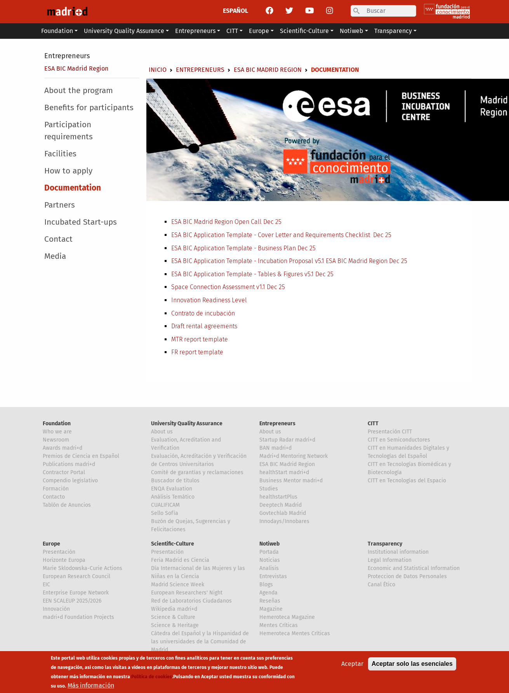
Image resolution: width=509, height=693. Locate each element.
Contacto (54, 497)
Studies (268, 488)
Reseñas (269, 601)
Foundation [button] (57, 31)
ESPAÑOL (235, 10)
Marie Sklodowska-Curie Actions (82, 568)
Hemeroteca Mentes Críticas (294, 633)
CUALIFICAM (165, 505)
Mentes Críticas (278, 625)
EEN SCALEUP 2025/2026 (72, 601)
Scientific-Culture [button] (304, 31)
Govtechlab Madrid (282, 513)
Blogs (266, 584)
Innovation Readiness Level (209, 300)
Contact (58, 239)
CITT (373, 423)
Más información (91, 687)
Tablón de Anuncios (67, 505)
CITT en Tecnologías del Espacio (407, 480)
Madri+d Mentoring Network (293, 456)
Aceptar (352, 665)
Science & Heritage (175, 625)
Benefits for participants (89, 108)
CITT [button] (232, 31)
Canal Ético (381, 584)
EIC (46, 584)
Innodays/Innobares (284, 521)
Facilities (60, 154)
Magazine (271, 609)
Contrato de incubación (203, 313)
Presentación (59, 552)
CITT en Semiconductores (399, 440)
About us (162, 431)
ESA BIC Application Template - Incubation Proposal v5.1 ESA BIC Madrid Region (280, 261)
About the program (78, 90)
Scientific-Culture (172, 544)
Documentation (72, 188)
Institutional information (398, 552)
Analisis (269, 568)
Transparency (385, 544)
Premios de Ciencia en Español (81, 456)
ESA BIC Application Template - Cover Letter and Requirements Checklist (272, 235)
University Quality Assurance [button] (124, 31)
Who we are (57, 431)
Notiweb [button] (351, 31)
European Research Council (76, 576)
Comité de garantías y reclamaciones (197, 472)
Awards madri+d (62, 448)
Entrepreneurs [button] (195, 31)
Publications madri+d (69, 464)
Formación (56, 488)
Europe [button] (259, 31)
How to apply (68, 171)
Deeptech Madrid (280, 505)
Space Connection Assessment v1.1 (219, 287)
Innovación (56, 609)
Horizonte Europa (64, 560)
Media (55, 256)
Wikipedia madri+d (174, 609)
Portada (269, 552)
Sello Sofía (164, 513)
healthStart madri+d (284, 472)
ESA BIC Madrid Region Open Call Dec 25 (226, 221)
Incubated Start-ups (80, 222)
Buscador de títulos (175, 480)
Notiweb (269, 544)
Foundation (57, 423)
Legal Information (390, 560)
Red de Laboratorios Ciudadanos (191, 601)
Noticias (269, 560)
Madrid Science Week (177, 584)
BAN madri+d (275, 448)
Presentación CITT (390, 431)
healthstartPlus (278, 497)
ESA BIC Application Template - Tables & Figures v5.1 (243, 274)
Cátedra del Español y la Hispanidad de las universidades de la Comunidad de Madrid (200, 641)
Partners (59, 205)
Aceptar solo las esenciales (412, 665)
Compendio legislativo (70, 480)
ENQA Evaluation (171, 488)
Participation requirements (68, 131)
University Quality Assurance (186, 423)
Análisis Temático (173, 497)
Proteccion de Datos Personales (407, 576)
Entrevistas (273, 576)
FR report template (197, 352)
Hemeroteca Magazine (287, 617)
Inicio (158, 69)
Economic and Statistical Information (414, 568)
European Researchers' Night (186, 592)
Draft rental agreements (204, 326)
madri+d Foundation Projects (78, 617)
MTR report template (199, 339)
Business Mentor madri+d (291, 480)
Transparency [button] (393, 31)
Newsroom (56, 440)
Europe (51, 544)
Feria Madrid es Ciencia (180, 560)
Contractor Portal (64, 472)
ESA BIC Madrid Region (76, 68)
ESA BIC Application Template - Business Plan (234, 248)
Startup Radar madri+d (287, 440)
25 (387, 235)
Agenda (268, 592)
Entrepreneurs (67, 56)
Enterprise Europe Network (76, 592)
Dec (378, 235)
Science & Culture (173, 617)
